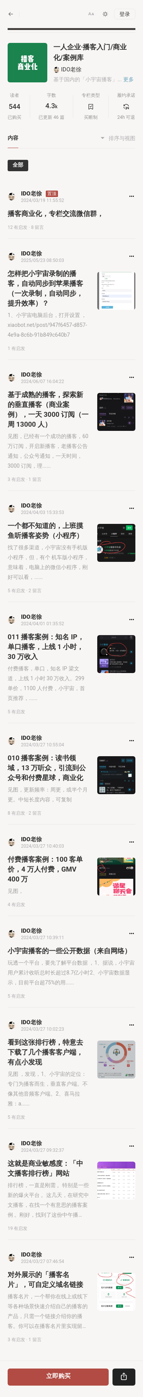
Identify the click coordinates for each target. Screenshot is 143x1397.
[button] (91, 14)
